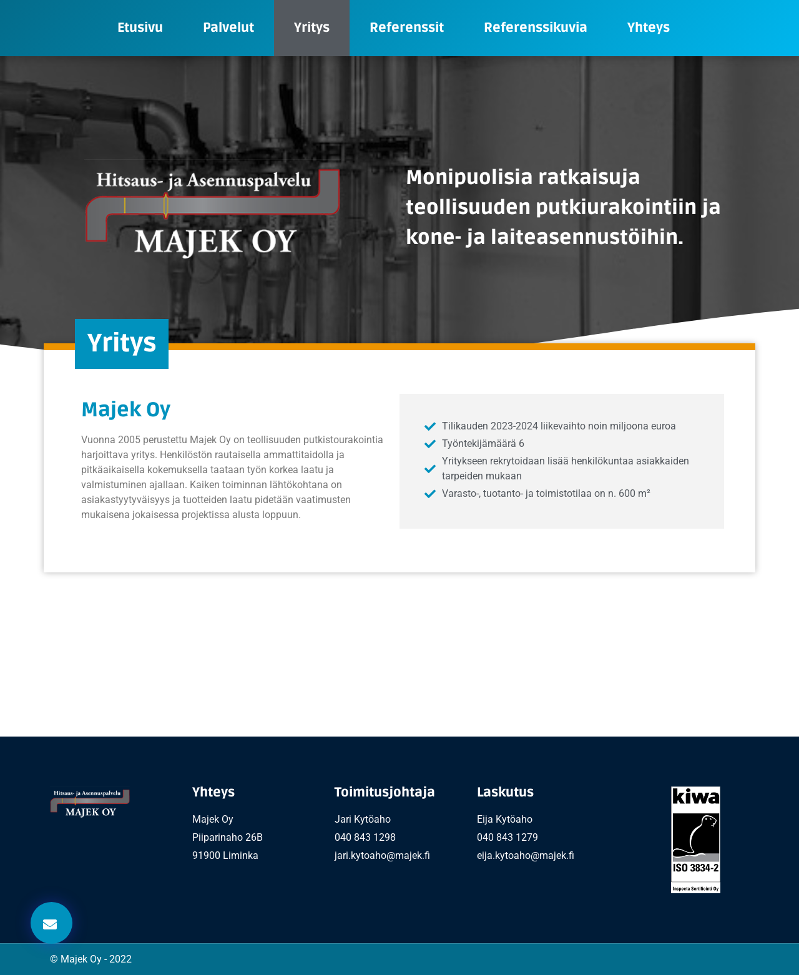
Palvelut (228, 28)
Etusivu (140, 28)
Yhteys (648, 28)
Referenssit (407, 28)
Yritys (312, 28)
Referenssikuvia (535, 28)
